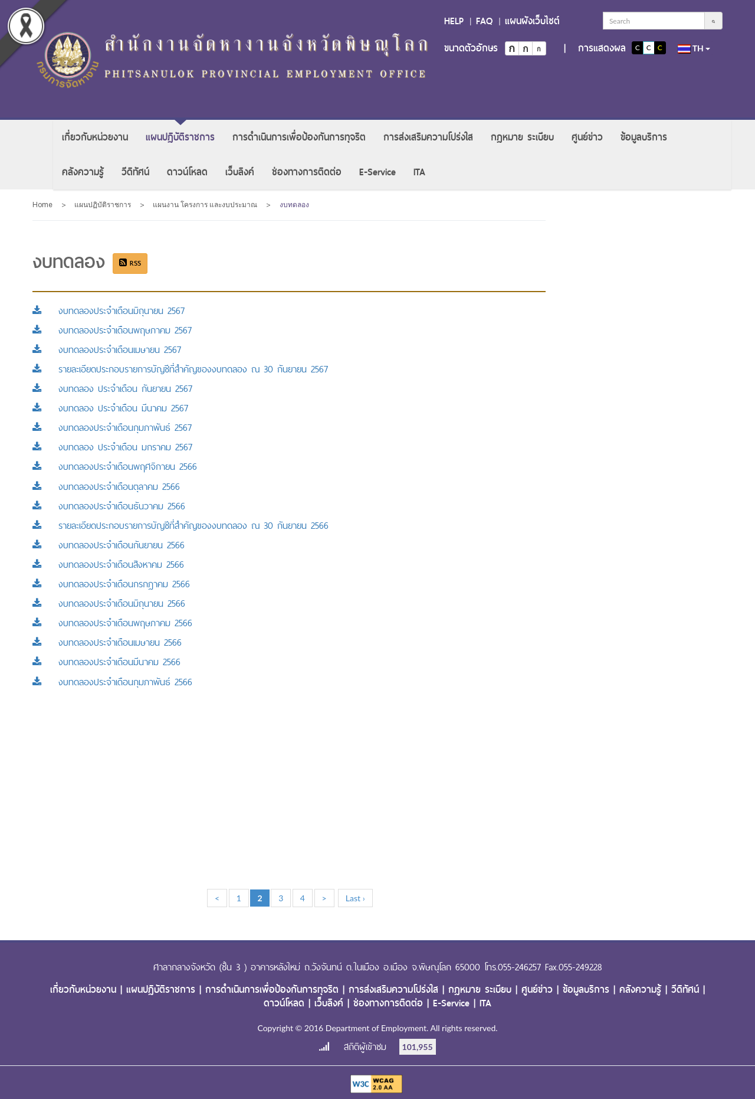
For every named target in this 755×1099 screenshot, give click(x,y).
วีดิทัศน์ (135, 172)
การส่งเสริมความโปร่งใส (428, 137)
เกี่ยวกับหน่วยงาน (95, 137)
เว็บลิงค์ (239, 172)
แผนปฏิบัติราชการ (180, 137)
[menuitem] (95, 137)
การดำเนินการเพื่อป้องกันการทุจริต (299, 137)
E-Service (377, 172)
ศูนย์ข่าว (587, 137)
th (694, 48)
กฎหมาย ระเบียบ (522, 137)
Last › (355, 898)
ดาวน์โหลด (187, 172)
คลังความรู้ (83, 172)
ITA (419, 172)
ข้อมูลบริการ (644, 137)
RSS (130, 263)
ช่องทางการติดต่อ (307, 172)
